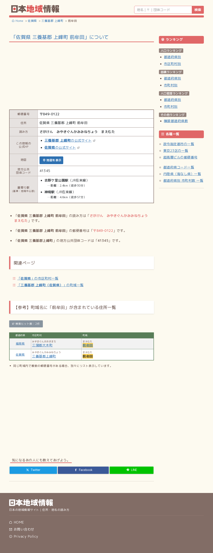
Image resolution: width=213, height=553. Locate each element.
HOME (16, 522)
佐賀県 (20, 354)
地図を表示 (52, 160)
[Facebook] (83, 470)
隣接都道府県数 (176, 121)
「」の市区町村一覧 (37, 278)
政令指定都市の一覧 (178, 144)
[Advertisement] (81, 75)
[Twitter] (33, 470)
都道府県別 (172, 57)
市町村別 (171, 85)
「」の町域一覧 (50, 285)
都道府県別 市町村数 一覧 (183, 180)
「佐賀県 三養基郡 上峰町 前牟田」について (60, 37)
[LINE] (132, 470)
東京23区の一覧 (175, 150)
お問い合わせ (21, 529)
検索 (197, 9)
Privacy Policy (23, 536)
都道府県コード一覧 (178, 167)
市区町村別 (172, 63)
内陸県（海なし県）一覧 (182, 174)
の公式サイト (68, 140)
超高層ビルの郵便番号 (180, 157)
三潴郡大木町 (42, 345)
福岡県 (20, 343)
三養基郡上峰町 (44, 356)
